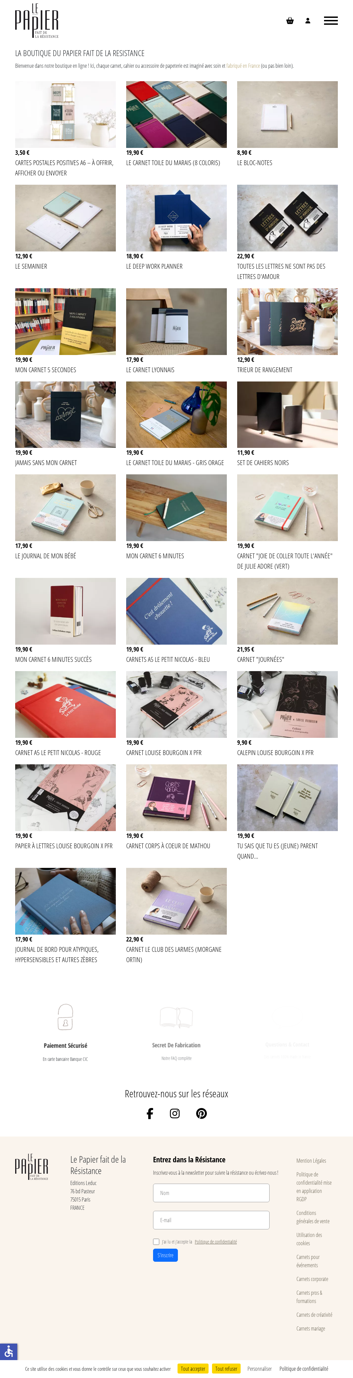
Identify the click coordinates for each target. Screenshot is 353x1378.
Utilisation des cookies (309, 1239)
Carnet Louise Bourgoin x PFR (164, 752)
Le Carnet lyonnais (150, 369)
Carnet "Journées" (260, 659)
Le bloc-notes (254, 162)
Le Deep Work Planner (154, 265)
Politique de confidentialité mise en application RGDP (314, 1187)
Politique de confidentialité (216, 1241)
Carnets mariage (310, 1328)
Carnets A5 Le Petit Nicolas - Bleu (168, 659)
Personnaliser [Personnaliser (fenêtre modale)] (260, 1368)
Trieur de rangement (264, 369)
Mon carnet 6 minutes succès (53, 659)
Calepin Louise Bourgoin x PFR (275, 752)
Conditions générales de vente (313, 1217)
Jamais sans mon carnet (46, 462)
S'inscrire (165, 1255)
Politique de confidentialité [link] (304, 1368)
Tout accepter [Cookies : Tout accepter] (193, 1368)
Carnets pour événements (308, 1261)
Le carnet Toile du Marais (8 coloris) (173, 162)
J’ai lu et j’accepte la (195, 1241)
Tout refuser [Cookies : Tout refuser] (226, 1368)
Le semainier (31, 265)
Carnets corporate (312, 1278)
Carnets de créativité (314, 1314)
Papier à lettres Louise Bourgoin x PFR (64, 845)
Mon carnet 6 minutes (155, 555)
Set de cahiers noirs (263, 462)
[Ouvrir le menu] (331, 20)
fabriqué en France (243, 65)
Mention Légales (311, 1160)
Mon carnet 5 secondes (45, 369)
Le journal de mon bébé (45, 555)
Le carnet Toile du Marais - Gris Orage (175, 462)
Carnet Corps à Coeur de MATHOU (168, 845)
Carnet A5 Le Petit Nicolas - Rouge (58, 752)
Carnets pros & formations (309, 1296)
